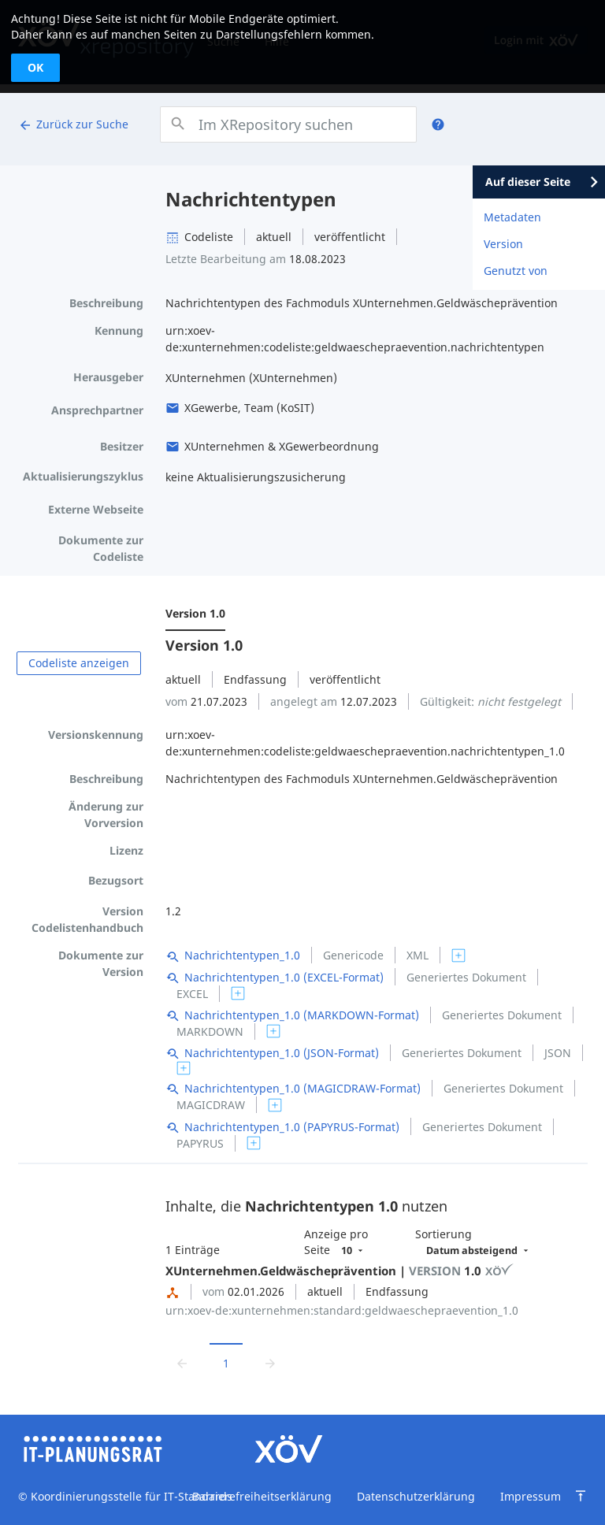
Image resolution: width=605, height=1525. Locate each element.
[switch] (458, 955)
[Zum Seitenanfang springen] (580, 1496)
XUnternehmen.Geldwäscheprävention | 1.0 (339, 1270)
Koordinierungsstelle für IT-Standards (130, 1496)
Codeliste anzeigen (78, 662)
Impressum (530, 1496)
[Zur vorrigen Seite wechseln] (182, 1362)
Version (503, 243)
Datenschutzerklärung (416, 1496)
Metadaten (512, 217)
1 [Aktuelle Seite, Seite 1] (226, 1363)
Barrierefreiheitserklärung (262, 1496)
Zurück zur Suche (73, 124)
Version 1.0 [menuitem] (195, 613)
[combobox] (288, 124)
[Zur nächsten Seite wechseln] (270, 1362)
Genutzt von (515, 270)
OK (35, 67)
